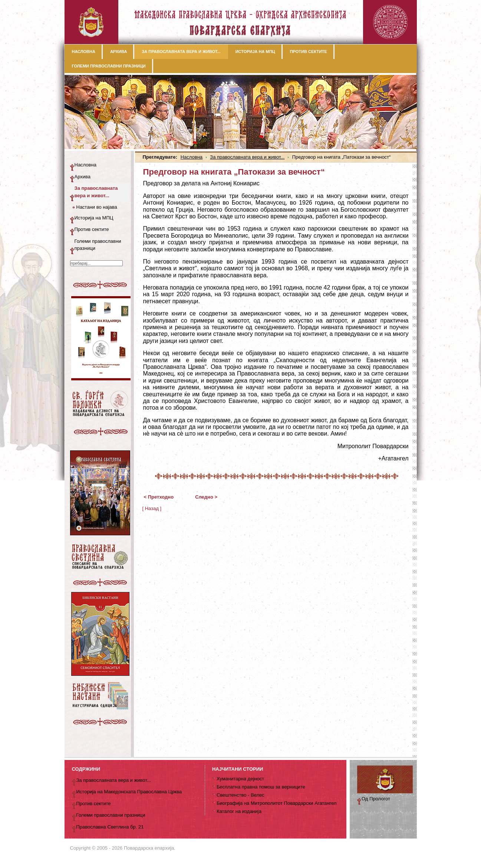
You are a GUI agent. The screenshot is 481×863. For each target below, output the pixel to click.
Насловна (191, 157)
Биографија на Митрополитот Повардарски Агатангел (276, 803)
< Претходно (159, 497)
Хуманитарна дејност (240, 778)
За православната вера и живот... (247, 157)
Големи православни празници (98, 244)
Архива (83, 176)
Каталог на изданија (239, 811)
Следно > (206, 497)
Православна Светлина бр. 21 (110, 827)
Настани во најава (96, 207)
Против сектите (92, 229)
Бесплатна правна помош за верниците (261, 787)
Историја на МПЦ (94, 218)
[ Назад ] (152, 508)
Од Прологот (376, 798)
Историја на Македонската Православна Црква (129, 791)
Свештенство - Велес (240, 795)
